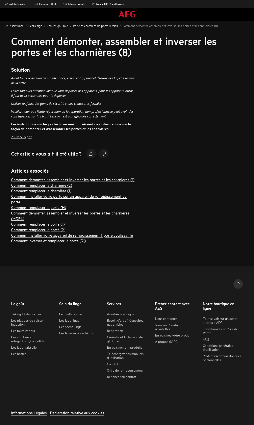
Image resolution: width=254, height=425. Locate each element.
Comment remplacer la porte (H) (38, 207)
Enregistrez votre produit (173, 335)
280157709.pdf (21, 136)
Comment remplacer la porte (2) (38, 229)
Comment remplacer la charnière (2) (41, 185)
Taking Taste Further (26, 314)
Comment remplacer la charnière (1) (41, 190)
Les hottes (18, 353)
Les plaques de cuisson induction (27, 322)
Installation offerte (17, 4)
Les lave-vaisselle (24, 347)
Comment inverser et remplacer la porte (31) (48, 240)
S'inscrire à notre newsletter (167, 326)
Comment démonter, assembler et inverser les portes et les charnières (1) (73, 179)
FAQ (206, 339)
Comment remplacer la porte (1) (38, 223)
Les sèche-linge (70, 326)
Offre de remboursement (125, 370)
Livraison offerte (46, 4)
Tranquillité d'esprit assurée (109, 4)
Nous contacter (166, 318)
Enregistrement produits (124, 347)
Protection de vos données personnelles (222, 357)
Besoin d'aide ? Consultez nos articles (125, 322)
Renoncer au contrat (121, 376)
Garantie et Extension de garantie (125, 339)
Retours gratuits (75, 4)
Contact (112, 364)
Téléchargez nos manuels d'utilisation (125, 355)
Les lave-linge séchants (76, 333)
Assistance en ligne (120, 314)
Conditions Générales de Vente (220, 330)
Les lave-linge (69, 320)
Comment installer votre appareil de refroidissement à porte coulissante (72, 235)
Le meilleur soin (70, 314)
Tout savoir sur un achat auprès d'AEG (220, 320)
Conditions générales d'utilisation (218, 347)
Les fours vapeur (23, 330)
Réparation (115, 330)
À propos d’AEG (166, 341)
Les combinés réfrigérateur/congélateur (29, 339)
